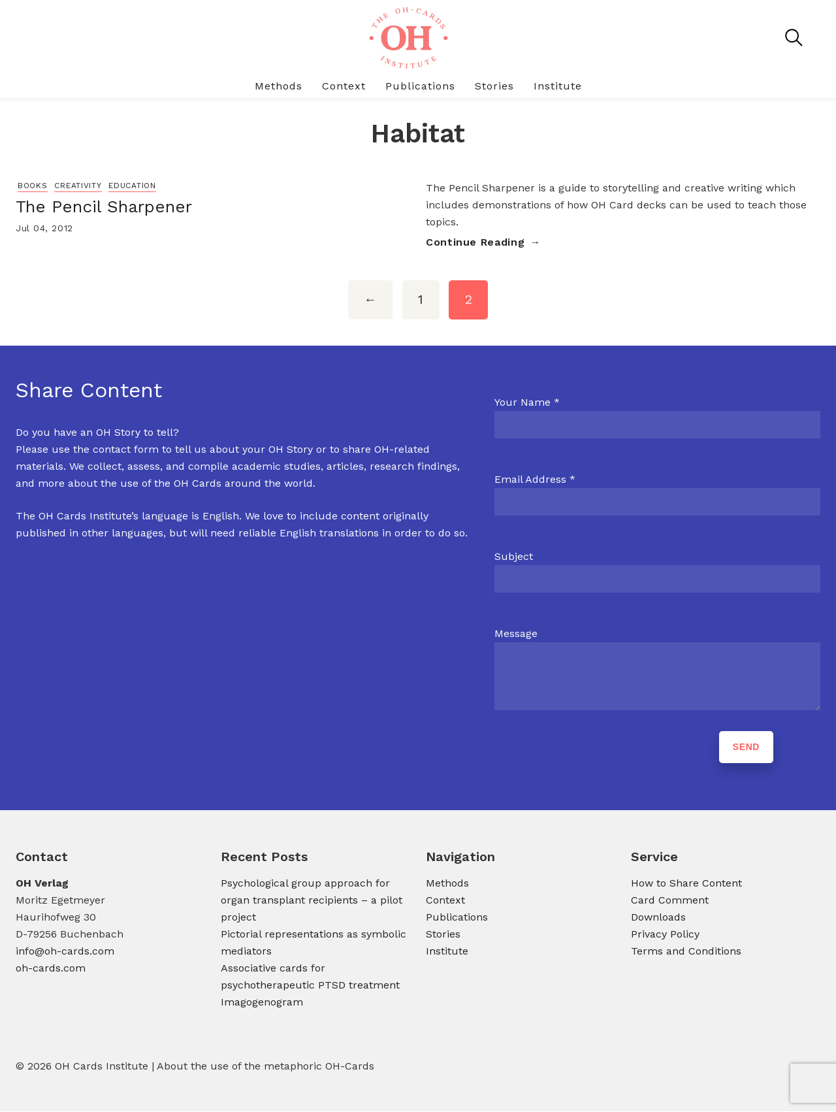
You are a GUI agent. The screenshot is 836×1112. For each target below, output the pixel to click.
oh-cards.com (51, 968)
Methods (278, 86)
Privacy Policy (665, 934)
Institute (558, 86)
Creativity (77, 185)
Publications (420, 86)
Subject (513, 557)
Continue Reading (475, 242)
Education (131, 185)
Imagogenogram (262, 1002)
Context (344, 86)
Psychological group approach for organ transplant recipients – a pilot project (311, 900)
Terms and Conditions (686, 951)
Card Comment (670, 900)
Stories (494, 86)
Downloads (658, 917)
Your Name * (527, 403)
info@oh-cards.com (65, 951)
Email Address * (534, 480)
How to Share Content (686, 883)
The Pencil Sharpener (104, 206)
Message (516, 634)
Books (33, 185)
